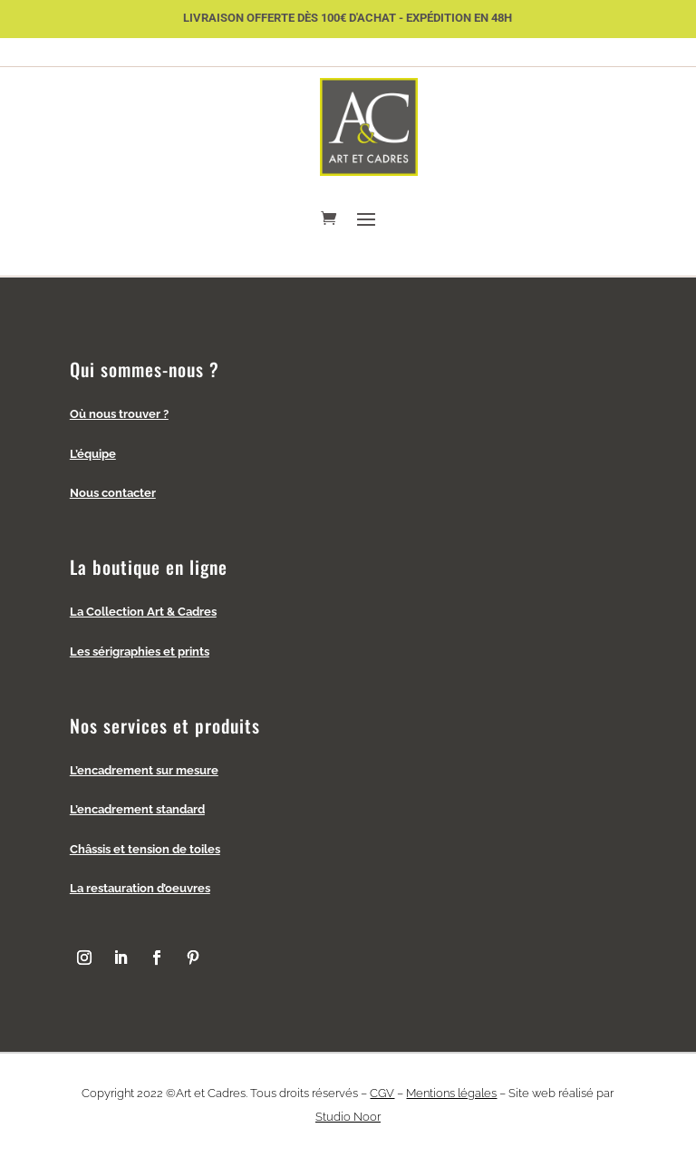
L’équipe (93, 454)
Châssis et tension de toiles (145, 849)
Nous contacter (113, 493)
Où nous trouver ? (119, 414)
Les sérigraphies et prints (139, 651)
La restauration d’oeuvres (140, 888)
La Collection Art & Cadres (143, 611)
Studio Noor (348, 1116)
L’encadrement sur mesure (144, 770)
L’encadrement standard (137, 809)
